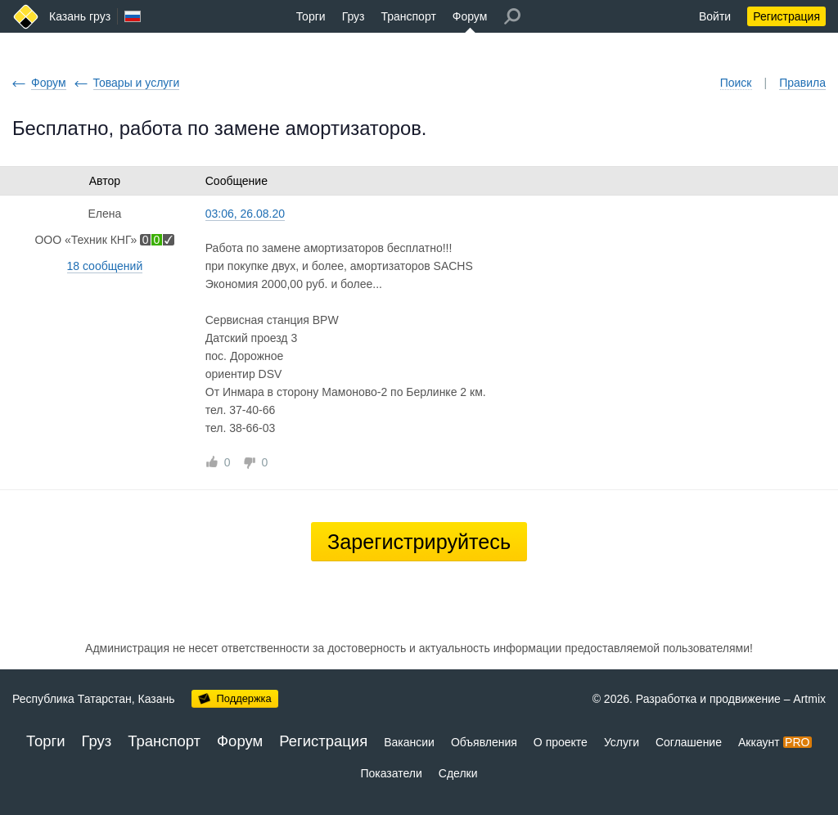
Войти (715, 16)
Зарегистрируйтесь (419, 541)
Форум (470, 16)
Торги (311, 16)
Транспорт (408, 16)
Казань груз (79, 16)
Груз (353, 16)
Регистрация (786, 16)
